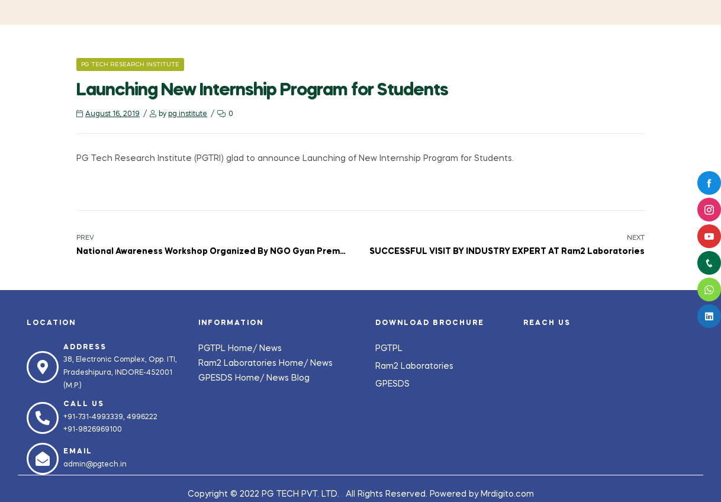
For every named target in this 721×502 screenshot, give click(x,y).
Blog (300, 378)
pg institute (187, 114)
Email (77, 451)
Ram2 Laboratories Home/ (254, 363)
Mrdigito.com (507, 494)
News (270, 349)
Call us (83, 404)
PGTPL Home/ (228, 349)
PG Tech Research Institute (130, 64)
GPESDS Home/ (232, 378)
